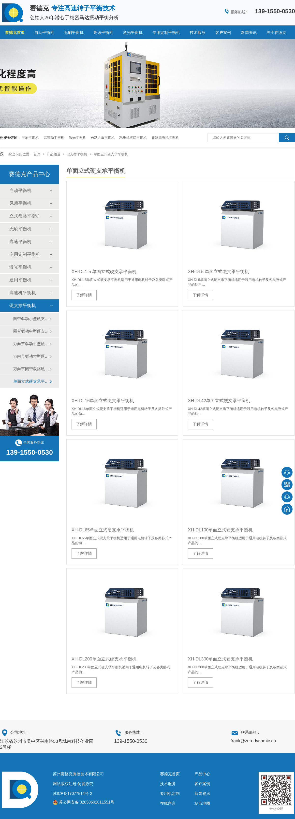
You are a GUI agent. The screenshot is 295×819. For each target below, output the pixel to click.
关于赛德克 (276, 32)
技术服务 (198, 32)
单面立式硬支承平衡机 (111, 154)
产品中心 (202, 774)
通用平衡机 (20, 280)
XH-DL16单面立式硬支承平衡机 (103, 400)
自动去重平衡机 (103, 138)
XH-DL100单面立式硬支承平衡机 (220, 529)
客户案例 (223, 32)
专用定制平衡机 (166, 32)
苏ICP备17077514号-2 (72, 793)
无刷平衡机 (74, 32)
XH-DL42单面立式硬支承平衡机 (219, 400)
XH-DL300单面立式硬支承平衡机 (220, 659)
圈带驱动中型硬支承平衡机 (31, 331)
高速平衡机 (103, 32)
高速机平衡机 (22, 292)
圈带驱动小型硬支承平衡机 (31, 319)
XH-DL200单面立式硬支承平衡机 (104, 659)
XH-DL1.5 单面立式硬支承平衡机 (104, 271)
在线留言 (168, 803)
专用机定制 (170, 793)
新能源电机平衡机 (165, 138)
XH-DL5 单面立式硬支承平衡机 (218, 271)
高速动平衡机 (54, 138)
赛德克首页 (15, 32)
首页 (38, 154)
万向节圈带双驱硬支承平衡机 (31, 369)
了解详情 (84, 295)
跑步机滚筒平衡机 (133, 138)
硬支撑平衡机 (77, 154)
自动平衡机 (44, 32)
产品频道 (54, 154)
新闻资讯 (249, 32)
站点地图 (202, 803)
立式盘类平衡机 (24, 216)
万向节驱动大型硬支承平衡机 (31, 356)
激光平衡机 (133, 32)
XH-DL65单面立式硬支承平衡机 (103, 529)
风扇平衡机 (20, 203)
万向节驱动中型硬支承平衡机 (31, 344)
